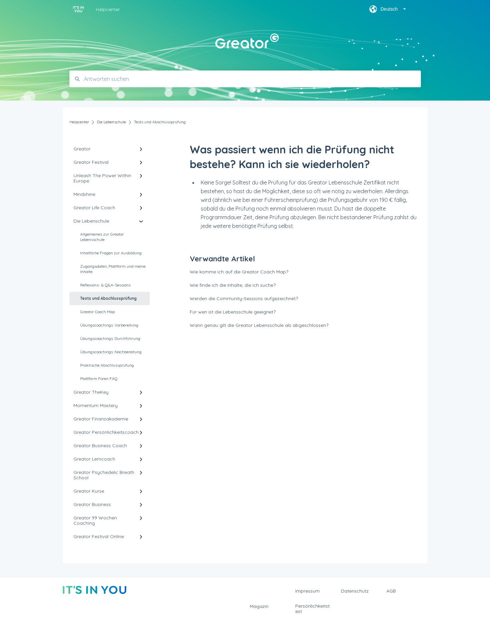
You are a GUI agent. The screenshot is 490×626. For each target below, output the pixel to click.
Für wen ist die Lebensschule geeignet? (233, 312)
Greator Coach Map (97, 311)
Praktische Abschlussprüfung (107, 365)
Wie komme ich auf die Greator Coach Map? (239, 272)
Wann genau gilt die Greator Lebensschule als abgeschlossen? (259, 325)
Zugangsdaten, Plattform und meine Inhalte (113, 269)
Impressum (307, 591)
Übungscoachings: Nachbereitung (111, 351)
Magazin (259, 606)
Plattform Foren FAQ (99, 378)
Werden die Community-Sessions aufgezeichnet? (244, 298)
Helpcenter (108, 9)
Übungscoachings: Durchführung (110, 338)
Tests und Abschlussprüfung (108, 298)
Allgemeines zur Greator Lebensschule (102, 237)
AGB (391, 591)
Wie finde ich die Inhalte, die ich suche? (233, 285)
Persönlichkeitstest (312, 608)
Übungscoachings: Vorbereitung (109, 325)
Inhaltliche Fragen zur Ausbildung (111, 252)
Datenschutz (355, 591)
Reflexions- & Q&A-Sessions (105, 284)
